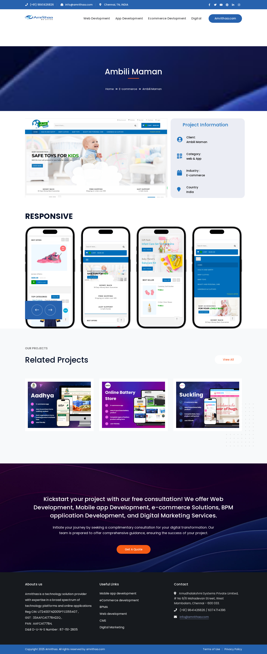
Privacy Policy (233, 649)
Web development (113, 614)
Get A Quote (133, 549)
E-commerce (128, 89)
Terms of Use (211, 649)
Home (110, 89)
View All (228, 360)
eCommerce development (119, 600)
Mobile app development (118, 593)
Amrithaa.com (225, 18)
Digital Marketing (112, 627)
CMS (103, 620)
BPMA (104, 607)
